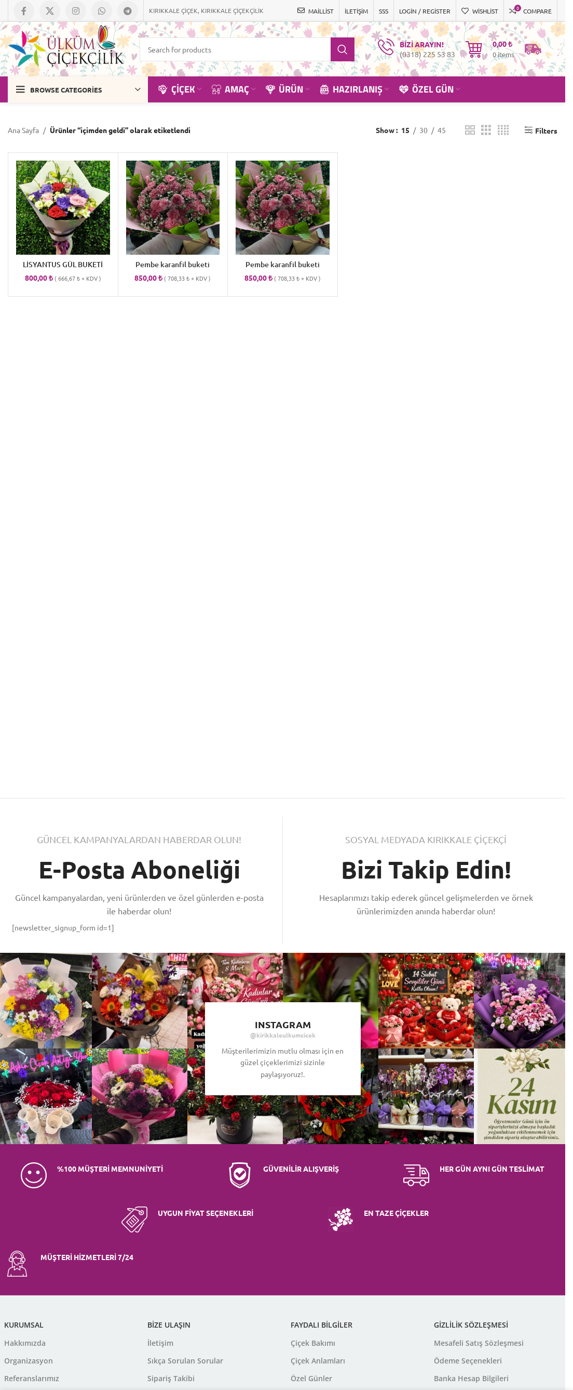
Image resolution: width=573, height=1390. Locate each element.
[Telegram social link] (127, 11)
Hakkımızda (25, 1343)
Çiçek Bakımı (313, 1343)
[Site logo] (66, 48)
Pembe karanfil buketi (172, 264)
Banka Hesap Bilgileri (471, 1378)
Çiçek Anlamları (318, 1361)
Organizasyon (28, 1361)
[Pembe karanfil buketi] (173, 208)
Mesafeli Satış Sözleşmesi (479, 1343)
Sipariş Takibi (171, 1378)
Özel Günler (311, 1378)
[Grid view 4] (503, 130)
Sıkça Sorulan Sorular (185, 1361)
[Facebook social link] (23, 11)
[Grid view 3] (486, 130)
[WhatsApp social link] (101, 11)
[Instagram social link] (75, 11)
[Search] (247, 49)
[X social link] (49, 11)
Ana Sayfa (23, 130)
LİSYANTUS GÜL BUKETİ (63, 264)
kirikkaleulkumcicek (286, 1035)
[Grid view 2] (470, 130)
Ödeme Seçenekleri (468, 1361)
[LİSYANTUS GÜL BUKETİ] (63, 208)
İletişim (160, 1343)
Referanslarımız (31, 1378)
